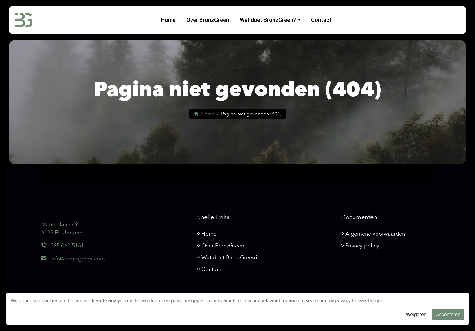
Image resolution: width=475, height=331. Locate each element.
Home (168, 20)
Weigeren (416, 314)
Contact (321, 20)
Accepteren (448, 314)
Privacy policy (362, 246)
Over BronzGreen (207, 20)
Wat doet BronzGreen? (268, 20)
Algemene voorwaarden (375, 234)
